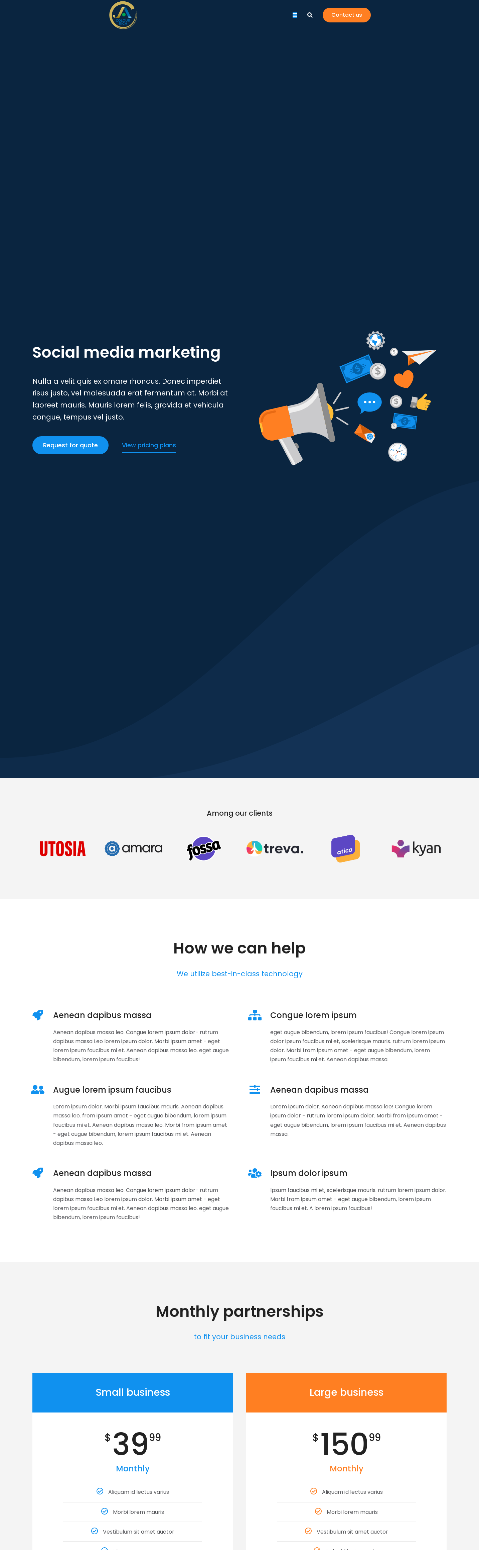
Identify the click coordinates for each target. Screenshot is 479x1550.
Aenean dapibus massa (102, 1015)
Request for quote (70, 445)
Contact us (422, 20)
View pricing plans (149, 445)
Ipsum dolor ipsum (308, 1173)
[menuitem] (149, 20)
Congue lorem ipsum (313, 1015)
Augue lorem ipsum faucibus (112, 1089)
